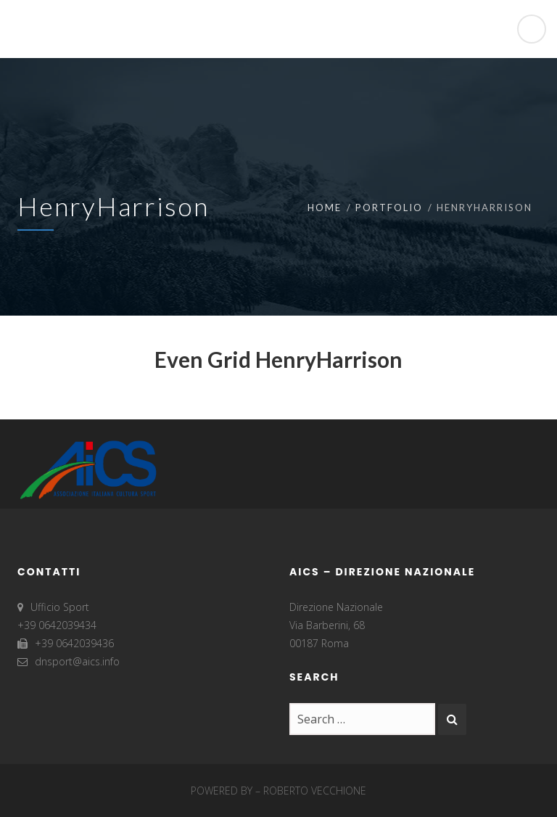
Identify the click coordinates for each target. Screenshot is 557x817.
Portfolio (389, 207)
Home (325, 207)
